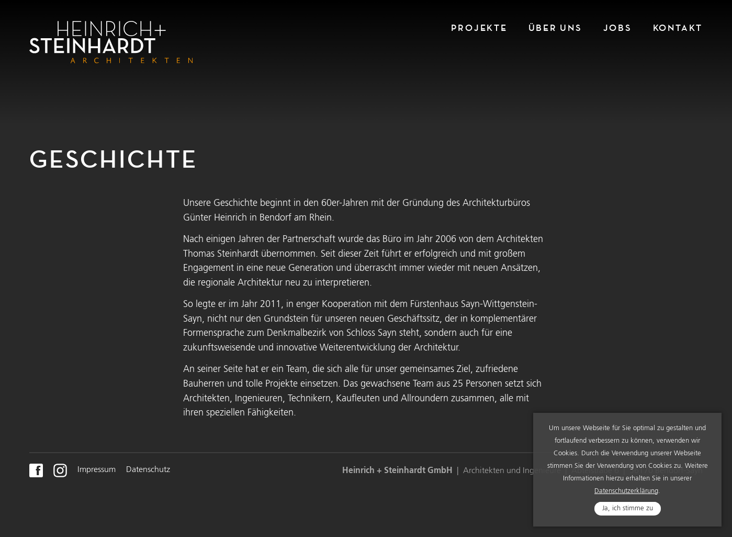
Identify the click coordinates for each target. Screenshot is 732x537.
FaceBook (36, 470)
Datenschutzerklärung (626, 496)
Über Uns (555, 28)
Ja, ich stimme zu (627, 513)
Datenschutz (148, 470)
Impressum (96, 470)
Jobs (617, 28)
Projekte (479, 28)
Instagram (60, 470)
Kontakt (678, 28)
